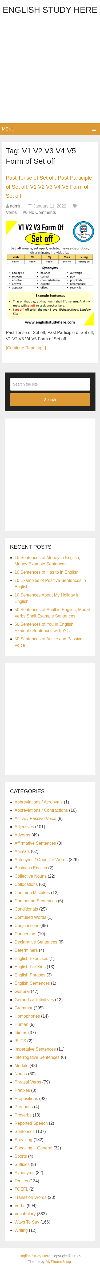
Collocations (26, 884)
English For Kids (30, 967)
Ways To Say (27, 1222)
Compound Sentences (36, 901)
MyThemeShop (58, 1261)
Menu (8, 129)
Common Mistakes (32, 892)
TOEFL (21, 1189)
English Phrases (30, 975)
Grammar (24, 1008)
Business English (31, 868)
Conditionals (26, 909)
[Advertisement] (50, 71)
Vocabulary (25, 1214)
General (22, 991)
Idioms (21, 1032)
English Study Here (50, 10)
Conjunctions (27, 925)
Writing (21, 1230)
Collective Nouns (31, 876)
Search (50, 399)
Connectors (26, 934)
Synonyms (25, 1172)
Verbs (11, 212)
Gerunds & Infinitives (34, 999)
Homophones (27, 1016)
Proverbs (23, 1115)
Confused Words (30, 917)
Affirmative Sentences (35, 843)
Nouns (21, 1074)
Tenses (21, 1181)
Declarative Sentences (36, 942)
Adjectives (24, 826)
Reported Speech (31, 1123)
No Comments (42, 212)
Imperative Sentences (35, 1049)
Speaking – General (33, 1148)
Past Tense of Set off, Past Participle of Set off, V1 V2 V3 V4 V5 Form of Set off (49, 186)
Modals (22, 1065)
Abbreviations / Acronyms (39, 802)
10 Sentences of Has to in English (47, 572)
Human (22, 1024)
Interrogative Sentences (37, 1057)
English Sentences (32, 983)
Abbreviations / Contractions (41, 810)
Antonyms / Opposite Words (41, 859)
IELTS (20, 1041)
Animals (22, 851)
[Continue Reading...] (26, 348)
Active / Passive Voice (36, 818)
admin (16, 206)
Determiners (26, 950)
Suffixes (22, 1164)
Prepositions (26, 1098)
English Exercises (31, 958)
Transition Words (31, 1197)
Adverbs (22, 835)
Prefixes (22, 1090)
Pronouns (24, 1107)
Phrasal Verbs (28, 1082)
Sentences (25, 1131)
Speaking (24, 1139)
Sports (21, 1156)
